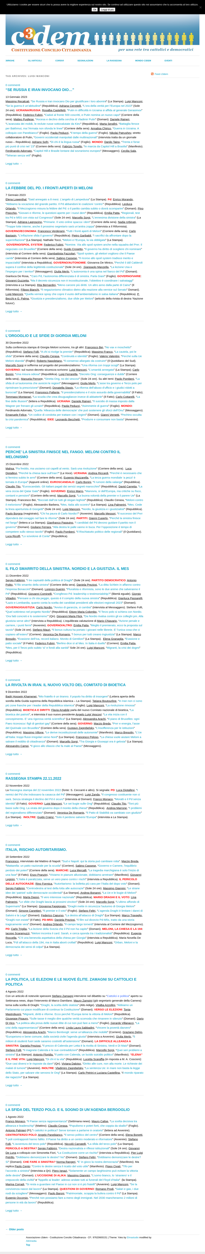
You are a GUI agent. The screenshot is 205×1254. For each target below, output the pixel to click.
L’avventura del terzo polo (29, 1143)
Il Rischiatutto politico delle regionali (99, 531)
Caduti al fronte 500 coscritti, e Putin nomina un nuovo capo (82, 114)
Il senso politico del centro (81, 1134)
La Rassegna (114, 60)
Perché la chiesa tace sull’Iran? (38, 473)
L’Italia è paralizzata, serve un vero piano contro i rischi (51, 879)
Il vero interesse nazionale (58, 897)
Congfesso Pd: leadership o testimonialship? (82, 593)
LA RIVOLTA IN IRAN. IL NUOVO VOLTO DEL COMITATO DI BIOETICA (66, 685)
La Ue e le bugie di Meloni (119, 892)
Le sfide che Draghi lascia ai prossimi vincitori (48, 901)
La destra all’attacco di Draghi (84, 915)
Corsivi (59, 60)
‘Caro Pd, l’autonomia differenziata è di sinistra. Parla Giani (67, 276)
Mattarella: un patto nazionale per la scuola (33, 865)
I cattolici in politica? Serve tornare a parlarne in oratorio (68, 1130)
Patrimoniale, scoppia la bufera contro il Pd (93, 1193)
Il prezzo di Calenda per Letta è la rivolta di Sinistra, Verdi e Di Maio (85, 1045)
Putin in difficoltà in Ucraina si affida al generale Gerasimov (104, 110)
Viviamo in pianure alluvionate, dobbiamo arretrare (81, 874)
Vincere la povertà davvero (113, 1027)
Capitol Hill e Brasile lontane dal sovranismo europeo (67, 150)
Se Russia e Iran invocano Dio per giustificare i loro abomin (68, 101)
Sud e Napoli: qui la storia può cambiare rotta (91, 861)
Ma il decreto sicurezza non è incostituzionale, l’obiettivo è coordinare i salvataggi (81, 280)
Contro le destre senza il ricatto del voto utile (60, 1166)
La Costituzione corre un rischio (77, 1152)
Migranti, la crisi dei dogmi (123, 647)
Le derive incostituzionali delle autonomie (71, 732)
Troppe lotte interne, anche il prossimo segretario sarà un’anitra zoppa (50, 226)
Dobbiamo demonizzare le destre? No (40, 1157)
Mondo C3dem (143, 60)
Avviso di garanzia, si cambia (72, 607)
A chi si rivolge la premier (56, 351)
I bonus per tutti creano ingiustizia (93, 634)
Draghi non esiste (17, 919)
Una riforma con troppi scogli (100, 365)
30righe (10, 60)
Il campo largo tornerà (79, 924)
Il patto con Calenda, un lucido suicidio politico (84, 1054)
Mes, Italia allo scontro (75, 504)
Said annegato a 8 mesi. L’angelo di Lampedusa (59, 199)
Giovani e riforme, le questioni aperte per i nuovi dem (52, 212)
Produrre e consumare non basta (102, 419)
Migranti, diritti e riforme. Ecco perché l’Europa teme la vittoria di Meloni (68, 1014)
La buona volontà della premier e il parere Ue (106, 495)
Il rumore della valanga (108, 482)
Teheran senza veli (18, 155)
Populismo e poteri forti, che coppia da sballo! (98, 1125)
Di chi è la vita (55, 1059)
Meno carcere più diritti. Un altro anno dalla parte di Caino (94, 285)
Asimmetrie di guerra (95, 405)
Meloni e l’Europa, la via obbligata (84, 239)
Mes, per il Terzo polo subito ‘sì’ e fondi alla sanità (37, 647)
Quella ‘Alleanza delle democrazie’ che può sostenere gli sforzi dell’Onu (78, 410)
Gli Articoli (35, 60)
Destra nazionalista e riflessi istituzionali (84, 1148)
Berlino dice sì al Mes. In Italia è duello (81, 643)
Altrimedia (31, 1241)
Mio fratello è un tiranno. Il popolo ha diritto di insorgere (73, 696)
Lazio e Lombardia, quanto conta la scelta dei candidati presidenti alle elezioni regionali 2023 (64, 602)
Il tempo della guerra (84, 132)
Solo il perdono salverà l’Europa (76, 817)
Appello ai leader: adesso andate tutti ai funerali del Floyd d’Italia (79, 1179)
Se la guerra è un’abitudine (23, 105)
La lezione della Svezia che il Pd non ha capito (58, 928)
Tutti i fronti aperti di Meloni (84, 231)
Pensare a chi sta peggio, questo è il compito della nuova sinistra (58, 598)
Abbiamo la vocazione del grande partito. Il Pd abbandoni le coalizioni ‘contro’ (54, 204)
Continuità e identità (74, 356)
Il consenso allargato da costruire (85, 360)
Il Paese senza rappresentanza (47, 1121)
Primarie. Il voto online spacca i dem (67, 222)
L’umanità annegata (101, 369)
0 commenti (13, 85)
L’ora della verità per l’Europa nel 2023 (107, 105)
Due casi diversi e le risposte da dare (29, 1063)
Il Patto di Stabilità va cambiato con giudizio (114, 812)
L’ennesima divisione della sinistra (114, 217)
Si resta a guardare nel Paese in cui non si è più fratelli (61, 1184)
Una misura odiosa (27, 374)
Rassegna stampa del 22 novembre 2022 (35, 790)
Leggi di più (107, 9)
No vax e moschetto (117, 347)
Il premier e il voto (55, 910)
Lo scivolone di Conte (36, 536)
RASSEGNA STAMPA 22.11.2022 (33, 778)
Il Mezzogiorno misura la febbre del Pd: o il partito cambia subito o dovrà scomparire (70, 208)
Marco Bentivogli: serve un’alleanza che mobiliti (77, 1032)
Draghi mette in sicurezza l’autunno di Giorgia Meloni (101, 906)
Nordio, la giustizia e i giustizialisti (103, 509)
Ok (94, 9)
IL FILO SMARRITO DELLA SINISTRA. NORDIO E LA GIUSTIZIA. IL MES (67, 569)
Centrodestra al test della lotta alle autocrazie (55, 888)
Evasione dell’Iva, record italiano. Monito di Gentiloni (50, 638)
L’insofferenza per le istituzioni (115, 727)
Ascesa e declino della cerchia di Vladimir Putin (65, 119)
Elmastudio (132, 1237)
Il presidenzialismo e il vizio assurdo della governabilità (96, 392)
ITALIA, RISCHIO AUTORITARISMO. (36, 850)
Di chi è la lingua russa (65, 141)
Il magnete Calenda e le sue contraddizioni (50, 1050)
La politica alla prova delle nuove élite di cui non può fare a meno (57, 1023)
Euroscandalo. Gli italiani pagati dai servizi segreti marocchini (61, 486)
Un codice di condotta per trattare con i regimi (57, 414)
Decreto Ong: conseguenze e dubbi (102, 374)
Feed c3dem (161, 74)
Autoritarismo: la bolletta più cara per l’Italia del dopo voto (90, 883)
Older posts (15, 1229)
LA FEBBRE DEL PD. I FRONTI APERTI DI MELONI (49, 188)
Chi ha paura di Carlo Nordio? (59, 513)
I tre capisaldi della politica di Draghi (49, 580)
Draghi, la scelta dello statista (59, 1005)
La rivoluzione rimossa (121, 705)
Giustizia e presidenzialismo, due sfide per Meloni (62, 298)
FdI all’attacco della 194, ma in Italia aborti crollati (45, 942)
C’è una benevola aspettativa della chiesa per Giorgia (52, 937)
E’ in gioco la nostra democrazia (98, 1161)
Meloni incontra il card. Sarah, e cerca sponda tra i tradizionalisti (72, 933)
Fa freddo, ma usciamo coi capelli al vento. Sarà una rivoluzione (56, 468)
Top (28, 1244)
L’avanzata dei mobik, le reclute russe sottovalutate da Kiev (43, 123)
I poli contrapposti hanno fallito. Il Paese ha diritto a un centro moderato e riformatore (59, 1139)
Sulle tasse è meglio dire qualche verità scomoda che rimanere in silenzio (76, 1018)
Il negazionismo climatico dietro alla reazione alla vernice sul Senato (84, 289)
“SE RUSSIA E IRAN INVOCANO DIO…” (40, 90)
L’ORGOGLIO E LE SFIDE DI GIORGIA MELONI (46, 336)
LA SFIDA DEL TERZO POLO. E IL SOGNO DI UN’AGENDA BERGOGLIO (68, 1110)
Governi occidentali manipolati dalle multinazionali (65, 137)
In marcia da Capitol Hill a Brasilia (106, 146)
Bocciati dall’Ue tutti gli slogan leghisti (61, 500)
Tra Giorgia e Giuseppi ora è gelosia (102, 741)
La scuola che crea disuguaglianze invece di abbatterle (68, 396)
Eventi (168, 60)
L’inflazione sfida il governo (36, 235)
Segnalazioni (85, 60)
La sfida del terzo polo (102, 1143)
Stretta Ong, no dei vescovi (62, 378)
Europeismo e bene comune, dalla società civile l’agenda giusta (46, 1036)
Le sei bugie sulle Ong (78, 803)
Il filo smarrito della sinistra (31, 584)
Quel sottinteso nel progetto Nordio (28, 611)
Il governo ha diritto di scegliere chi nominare (113, 249)
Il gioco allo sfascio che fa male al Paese (56, 745)
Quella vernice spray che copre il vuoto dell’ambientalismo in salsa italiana (71, 294)
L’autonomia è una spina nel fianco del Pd (98, 271)
